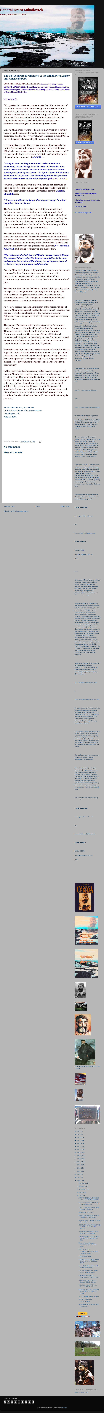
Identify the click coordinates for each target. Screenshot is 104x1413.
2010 (79, 1168)
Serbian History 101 (81, 1392)
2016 (79, 1149)
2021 (79, 1134)
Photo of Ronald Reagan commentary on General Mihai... (87, 1245)
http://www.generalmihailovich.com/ (87, 407)
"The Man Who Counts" (86, 1212)
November (82, 1183)
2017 (79, 1146)
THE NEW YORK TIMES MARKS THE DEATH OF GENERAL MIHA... (89, 1261)
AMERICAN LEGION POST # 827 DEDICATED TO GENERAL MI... (89, 1238)
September (83, 1189)
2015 (79, 1153)
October (82, 1186)
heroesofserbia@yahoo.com (85, 533)
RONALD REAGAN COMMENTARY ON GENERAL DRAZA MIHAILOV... (89, 1251)
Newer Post (9, 506)
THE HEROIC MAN (85, 1256)
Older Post (65, 506)
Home (37, 506)
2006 (79, 1180)
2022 (79, 1131)
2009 (79, 1171)
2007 (79, 1177)
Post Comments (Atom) (20, 511)
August (81, 1192)
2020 (79, 1137)
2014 (79, 1156)
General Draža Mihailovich (21, 10)
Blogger (64, 1407)
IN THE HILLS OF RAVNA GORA (89, 1296)
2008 (79, 1174)
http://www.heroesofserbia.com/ (86, 390)
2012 (79, 1162)
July (80, 1195)
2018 (79, 1143)
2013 (79, 1159)
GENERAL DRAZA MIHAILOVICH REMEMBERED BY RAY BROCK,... (89, 1227)
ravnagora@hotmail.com (84, 516)
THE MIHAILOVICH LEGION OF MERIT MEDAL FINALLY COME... (89, 1291)
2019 (79, 1140)
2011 (79, 1165)
